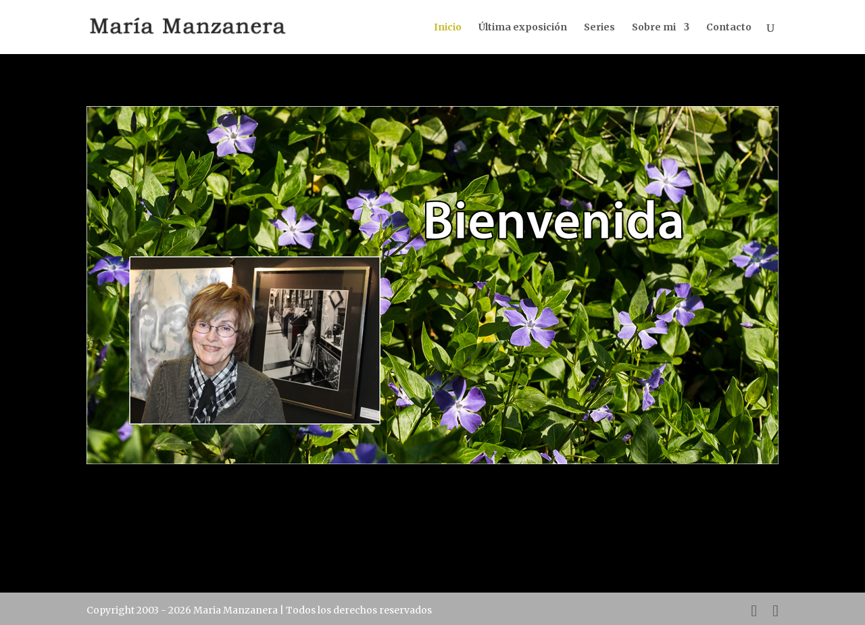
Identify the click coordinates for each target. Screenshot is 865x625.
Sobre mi (654, 27)
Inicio (448, 27)
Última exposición (522, 27)
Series (599, 27)
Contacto (728, 27)
